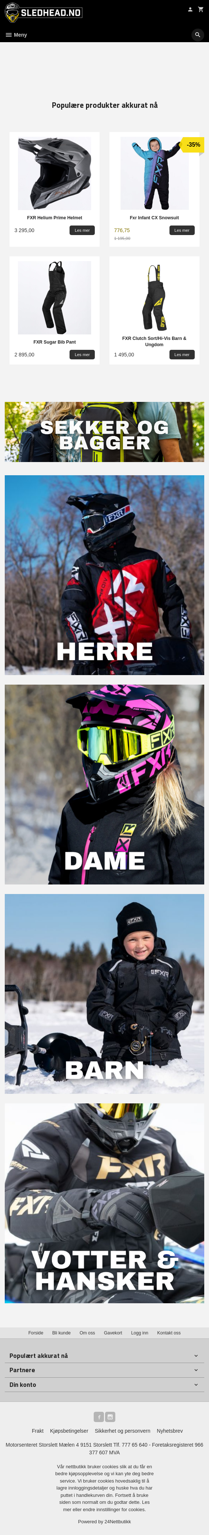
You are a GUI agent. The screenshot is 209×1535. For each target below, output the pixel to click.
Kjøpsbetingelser (69, 1431)
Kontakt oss (169, 1333)
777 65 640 (135, 1445)
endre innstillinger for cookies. (114, 1509)
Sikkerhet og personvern (122, 1431)
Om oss (87, 1333)
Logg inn (139, 1333)
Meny (16, 35)
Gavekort (113, 1333)
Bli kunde (61, 1333)
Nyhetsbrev (170, 1431)
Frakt (38, 1431)
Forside (35, 1333)
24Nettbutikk (118, 1521)
